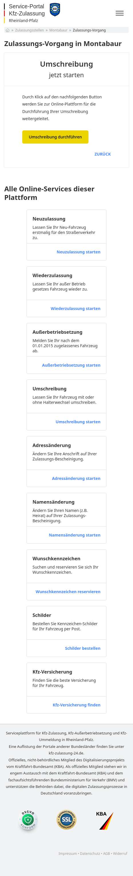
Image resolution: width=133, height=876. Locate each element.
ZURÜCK (102, 154)
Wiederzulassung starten (75, 308)
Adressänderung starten (76, 478)
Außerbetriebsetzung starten (71, 365)
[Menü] (120, 13)
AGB (106, 853)
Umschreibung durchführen (55, 137)
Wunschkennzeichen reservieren (68, 591)
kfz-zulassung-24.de (66, 753)
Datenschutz (90, 853)
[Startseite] (7, 30)
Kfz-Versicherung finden (76, 705)
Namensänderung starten (74, 535)
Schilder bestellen (82, 648)
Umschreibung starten (78, 421)
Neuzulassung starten (78, 252)
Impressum (68, 853)
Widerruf (120, 853)
